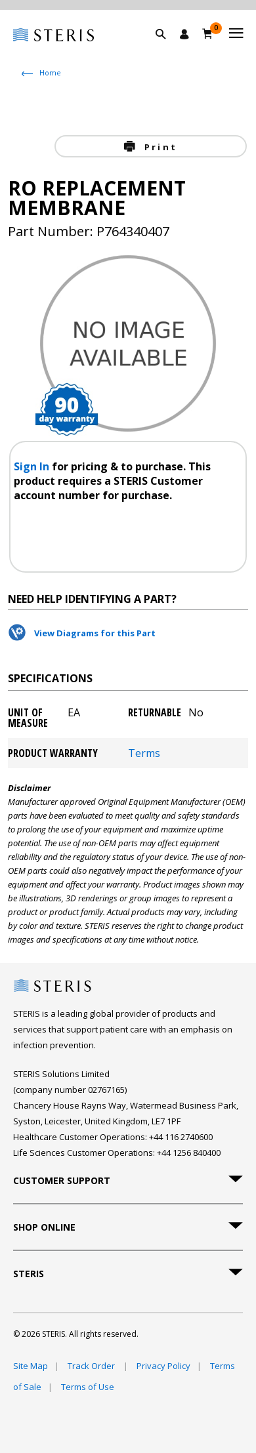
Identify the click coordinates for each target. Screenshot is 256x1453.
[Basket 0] (207, 33)
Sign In (33, 466)
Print (158, 147)
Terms (144, 753)
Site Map (30, 1366)
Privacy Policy (163, 1366)
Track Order (92, 1366)
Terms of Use (87, 1387)
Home (50, 72)
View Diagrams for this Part (95, 633)
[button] (167, 49)
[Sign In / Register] (184, 34)
